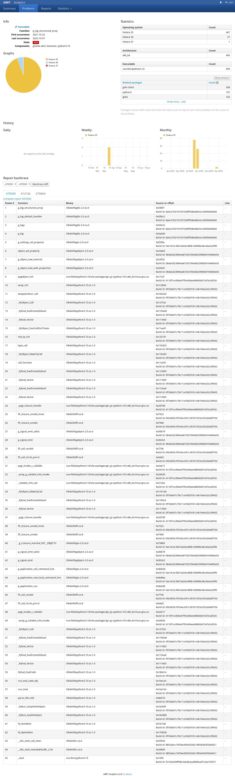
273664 (40, 193)
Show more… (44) (176, 101)
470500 (11, 193)
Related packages (132, 82)
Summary (9, 8)
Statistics (65, 8)
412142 (26, 193)
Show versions (222, 77)
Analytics (14, 2)
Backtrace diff (40, 184)
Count (212, 82)
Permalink (22, 26)
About (129, 774)
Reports (46, 8)
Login (229, 2)
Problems (28, 8)
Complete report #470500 (17, 198)
